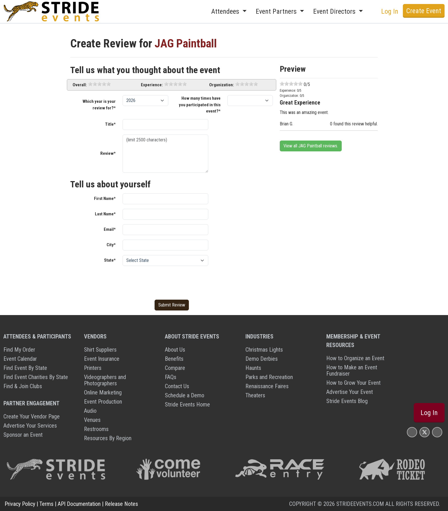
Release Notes (121, 503)
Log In (389, 11)
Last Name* (105, 214)
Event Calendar (20, 358)
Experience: (152, 84)
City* (111, 244)
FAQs (170, 377)
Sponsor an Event (23, 434)
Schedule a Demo (184, 395)
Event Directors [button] (335, 11)
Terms (46, 503)
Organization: (221, 84)
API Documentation (79, 503)
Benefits (174, 358)
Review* (108, 153)
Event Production (103, 401)
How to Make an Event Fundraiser (351, 370)
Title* (110, 124)
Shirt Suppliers (100, 349)
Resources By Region (107, 438)
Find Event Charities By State (35, 377)
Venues (92, 419)
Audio (90, 410)
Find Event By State (25, 367)
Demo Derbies (261, 358)
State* (110, 260)
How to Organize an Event (355, 358)
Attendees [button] (226, 11)
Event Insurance (101, 358)
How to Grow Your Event (353, 382)
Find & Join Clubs (22, 386)
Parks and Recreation (269, 377)
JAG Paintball (186, 43)
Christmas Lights (264, 349)
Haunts (253, 367)
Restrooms (96, 429)
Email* (110, 229)
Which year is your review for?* (99, 105)
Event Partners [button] (277, 11)
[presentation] (166, 281)
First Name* (105, 198)
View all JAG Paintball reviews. (310, 146)
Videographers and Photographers (105, 380)
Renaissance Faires (267, 386)
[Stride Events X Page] (424, 432)
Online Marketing (103, 392)
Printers (92, 367)
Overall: (80, 84)
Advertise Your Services (30, 425)
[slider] (99, 84)
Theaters (255, 395)
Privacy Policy (20, 503)
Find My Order (19, 349)
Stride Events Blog (347, 401)
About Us (175, 349)
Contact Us (177, 386)
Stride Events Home (187, 404)
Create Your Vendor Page (31, 416)
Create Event (423, 11)
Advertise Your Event (349, 391)
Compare (175, 367)
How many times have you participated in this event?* (200, 105)
